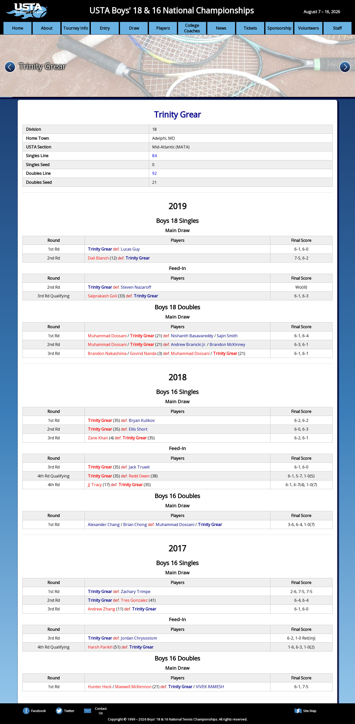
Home (17, 28)
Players (163, 28)
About (46, 28)
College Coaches (192, 28)
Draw (134, 28)
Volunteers (308, 28)
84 (154, 155)
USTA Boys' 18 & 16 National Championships (171, 10)
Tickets (250, 28)
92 (154, 173)
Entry (105, 28)
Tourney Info (75, 28)
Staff (337, 28)
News (221, 28)
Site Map (305, 711)
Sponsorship (279, 28)
